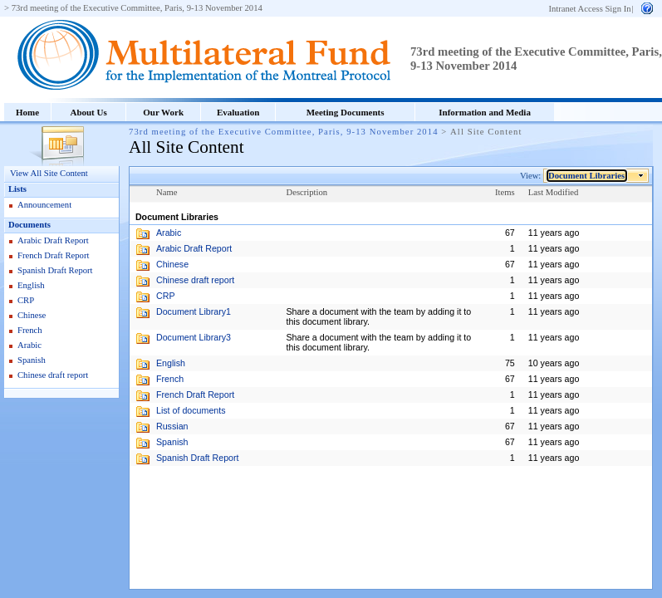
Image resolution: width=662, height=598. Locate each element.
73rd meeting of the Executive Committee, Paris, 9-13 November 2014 (137, 7)
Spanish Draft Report (55, 270)
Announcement (44, 204)
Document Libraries (586, 175)
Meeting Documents (345, 112)
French (29, 330)
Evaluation (238, 112)
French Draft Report (53, 255)
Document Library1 (193, 311)
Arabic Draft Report (53, 240)
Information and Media (485, 112)
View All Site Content (49, 173)
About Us (88, 112)
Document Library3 (193, 337)
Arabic (29, 345)
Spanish (31, 360)
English (31, 285)
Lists (17, 189)
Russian (172, 426)
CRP (25, 300)
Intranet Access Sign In (589, 8)
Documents (29, 224)
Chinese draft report (52, 375)
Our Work (163, 112)
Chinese (31, 315)
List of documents (191, 410)
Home (27, 112)
